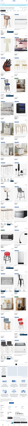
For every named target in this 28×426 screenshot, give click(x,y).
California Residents (8, 421)
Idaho (16, 406)
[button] (3, 10)
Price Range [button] (14, 10)
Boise (16, 407)
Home (12, 420)
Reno (9, 408)
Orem (1, 408)
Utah (1, 406)
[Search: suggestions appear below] (14, 3)
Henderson (9, 407)
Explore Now (3, 376)
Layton (1, 409)
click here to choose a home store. (21, 5)
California (22, 406)
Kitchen (6, 12)
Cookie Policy (11, 421)
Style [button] (24, 10)
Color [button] (21, 10)
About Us (1, 416)
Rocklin (22, 407)
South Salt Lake (2, 407)
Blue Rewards (2, 415)
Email (1, 401)
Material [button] (18, 10)
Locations (2, 405)
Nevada (9, 406)
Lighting (2, 12)
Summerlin (9, 409)
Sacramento (22, 408)
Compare (26, 35)
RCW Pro (1, 413)
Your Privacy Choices (24, 422)
